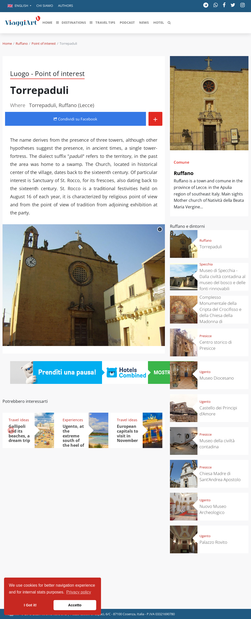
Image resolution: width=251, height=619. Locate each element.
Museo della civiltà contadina (217, 444)
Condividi (75, 118)
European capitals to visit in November (127, 433)
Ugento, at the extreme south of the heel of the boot (73, 438)
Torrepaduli (210, 247)
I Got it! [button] (30, 605)
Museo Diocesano (216, 378)
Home (7, 43)
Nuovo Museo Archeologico (212, 509)
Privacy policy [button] (78, 592)
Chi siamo (44, 5)
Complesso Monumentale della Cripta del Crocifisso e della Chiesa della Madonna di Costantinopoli (220, 312)
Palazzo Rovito (213, 542)
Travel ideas (19, 419)
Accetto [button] (75, 605)
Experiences (73, 419)
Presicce (205, 336)
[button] (19, 6)
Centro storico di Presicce (215, 345)
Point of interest (44, 43)
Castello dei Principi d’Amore (218, 411)
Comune (181, 162)
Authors (65, 5)
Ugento (205, 371)
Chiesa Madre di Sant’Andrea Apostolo (220, 476)
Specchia (206, 264)
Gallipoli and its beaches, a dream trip (19, 433)
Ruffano (22, 43)
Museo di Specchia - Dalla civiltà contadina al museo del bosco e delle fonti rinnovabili (222, 279)
